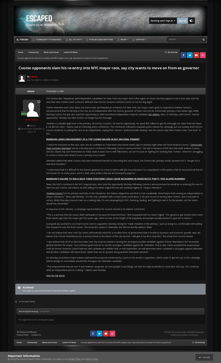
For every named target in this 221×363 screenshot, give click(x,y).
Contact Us (36, 335)
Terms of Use (91, 359)
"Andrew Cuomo (54, 193)
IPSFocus (32, 332)
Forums (23, 39)
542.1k (31, 125)
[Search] (176, 39)
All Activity (75, 39)
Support (140, 39)
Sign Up (182, 20)
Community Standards (48, 39)
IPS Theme (21, 332)
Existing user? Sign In (163, 21)
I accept (204, 357)
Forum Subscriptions (101, 39)
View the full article (55, 275)
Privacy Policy (23, 335)
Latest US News (50, 79)
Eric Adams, (154, 114)
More (123, 39)
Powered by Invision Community (184, 335)
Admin (30, 91)
